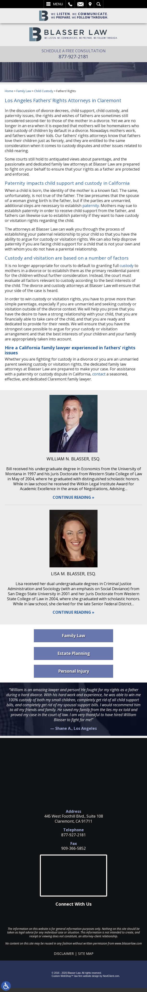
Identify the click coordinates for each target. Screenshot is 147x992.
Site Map (85, 953)
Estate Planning (73, 653)
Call (70, 4)
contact (98, 374)
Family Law (23, 91)
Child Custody (43, 91)
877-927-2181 (73, 56)
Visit (90, 4)
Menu (58, 4)
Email (80, 4)
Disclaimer (64, 953)
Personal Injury (73, 671)
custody (127, 265)
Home (9, 91)
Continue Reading (72, 497)
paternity (90, 205)
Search (98, 4)
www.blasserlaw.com (128, 943)
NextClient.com (111, 976)
